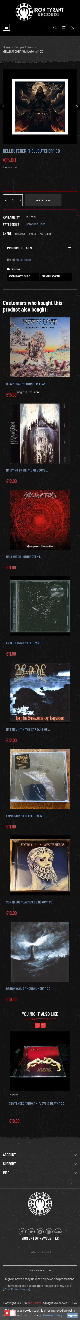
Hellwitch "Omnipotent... (24, 556)
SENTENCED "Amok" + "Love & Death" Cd (36, 1103)
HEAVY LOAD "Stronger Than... (27, 384)
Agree (72, 1315)
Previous (3, 107)
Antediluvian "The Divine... (24, 643)
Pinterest (45, 233)
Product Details (19, 248)
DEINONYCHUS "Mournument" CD (28, 988)
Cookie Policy (52, 1315)
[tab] (40, 248)
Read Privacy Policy (16, 1289)
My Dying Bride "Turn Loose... (27, 470)
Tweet (32, 233)
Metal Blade (23, 260)
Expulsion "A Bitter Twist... (26, 815)
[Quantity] (13, 200)
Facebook (20, 233)
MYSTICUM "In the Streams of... (28, 729)
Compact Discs (35, 224)
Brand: (11, 260)
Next (77, 107)
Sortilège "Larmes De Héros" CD (29, 902)
